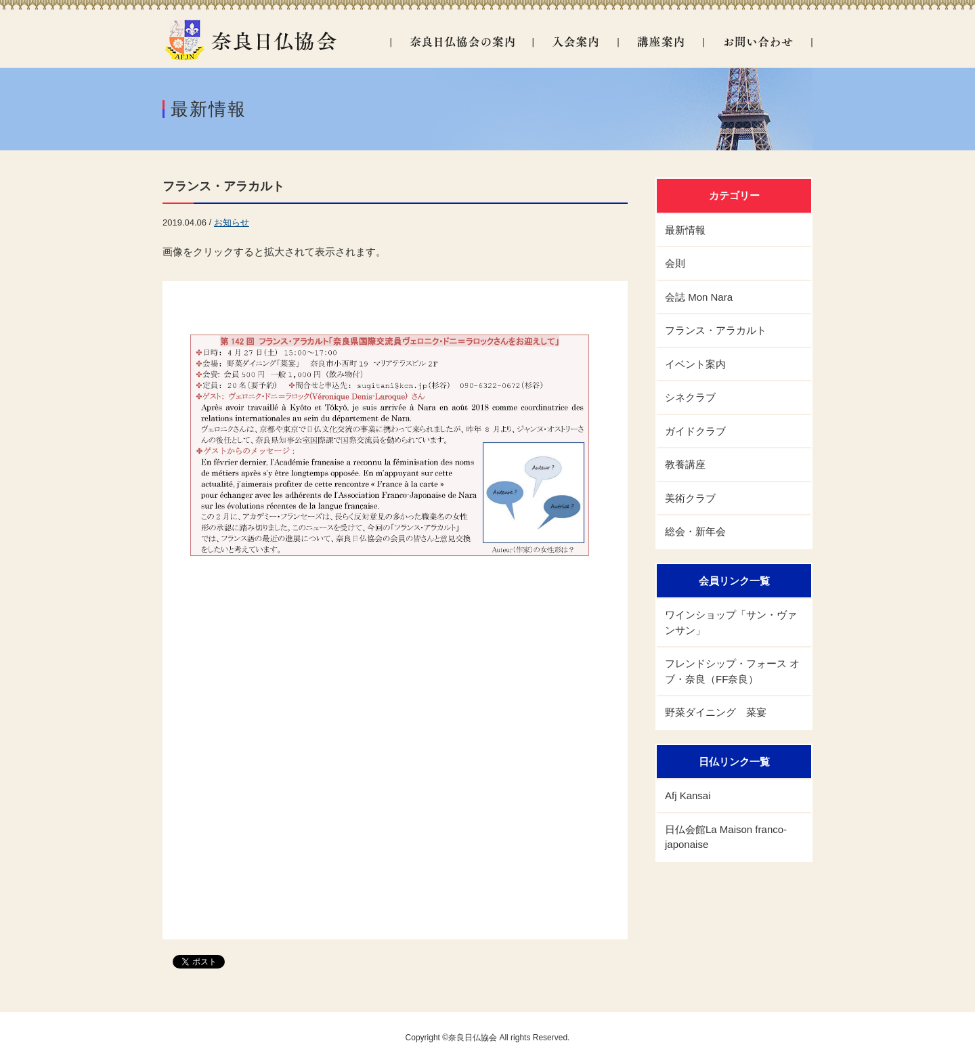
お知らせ (231, 222)
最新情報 (685, 230)
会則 (675, 263)
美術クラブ (690, 498)
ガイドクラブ (695, 431)
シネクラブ (690, 397)
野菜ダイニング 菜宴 (715, 712)
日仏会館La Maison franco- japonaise (726, 837)
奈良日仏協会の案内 (461, 41)
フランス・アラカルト (223, 186)
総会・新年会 (695, 531)
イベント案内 (695, 364)
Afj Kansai (688, 795)
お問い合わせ (757, 41)
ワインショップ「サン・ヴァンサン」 (731, 622)
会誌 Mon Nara (699, 297)
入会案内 (575, 41)
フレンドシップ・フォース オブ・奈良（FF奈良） (732, 671)
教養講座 (685, 464)
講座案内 (660, 41)
